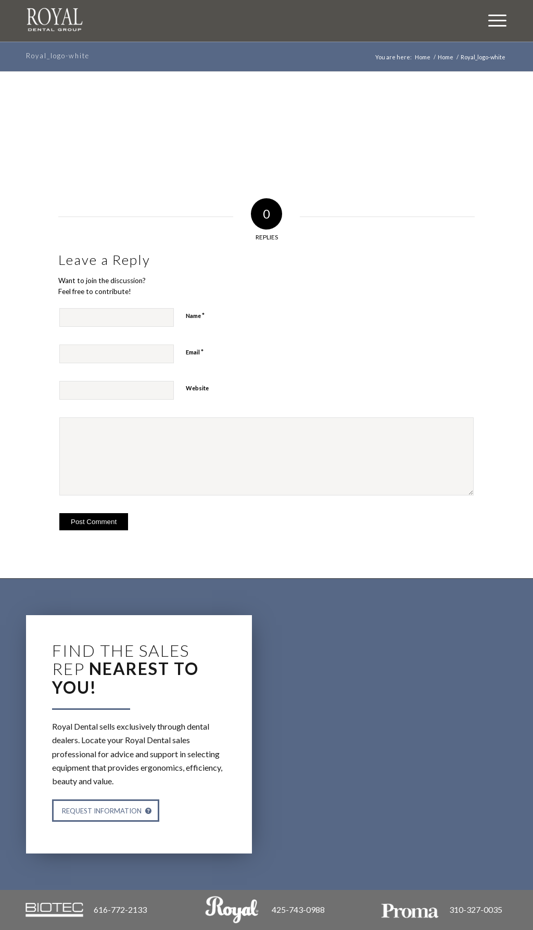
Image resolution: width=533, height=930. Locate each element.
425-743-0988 (298, 909)
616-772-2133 (120, 909)
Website (197, 388)
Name (195, 315)
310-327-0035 (475, 909)
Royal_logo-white (58, 56)
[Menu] (492, 19)
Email (195, 352)
